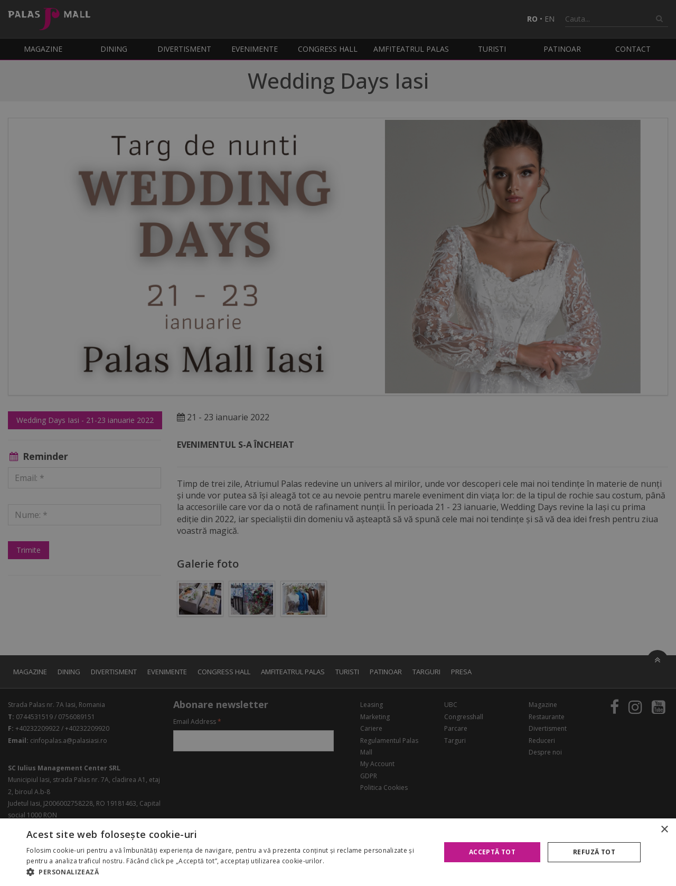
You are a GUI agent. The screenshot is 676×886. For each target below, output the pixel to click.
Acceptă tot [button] (492, 851)
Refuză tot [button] (594, 851)
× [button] (664, 830)
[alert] (338, 443)
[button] (227, 872)
